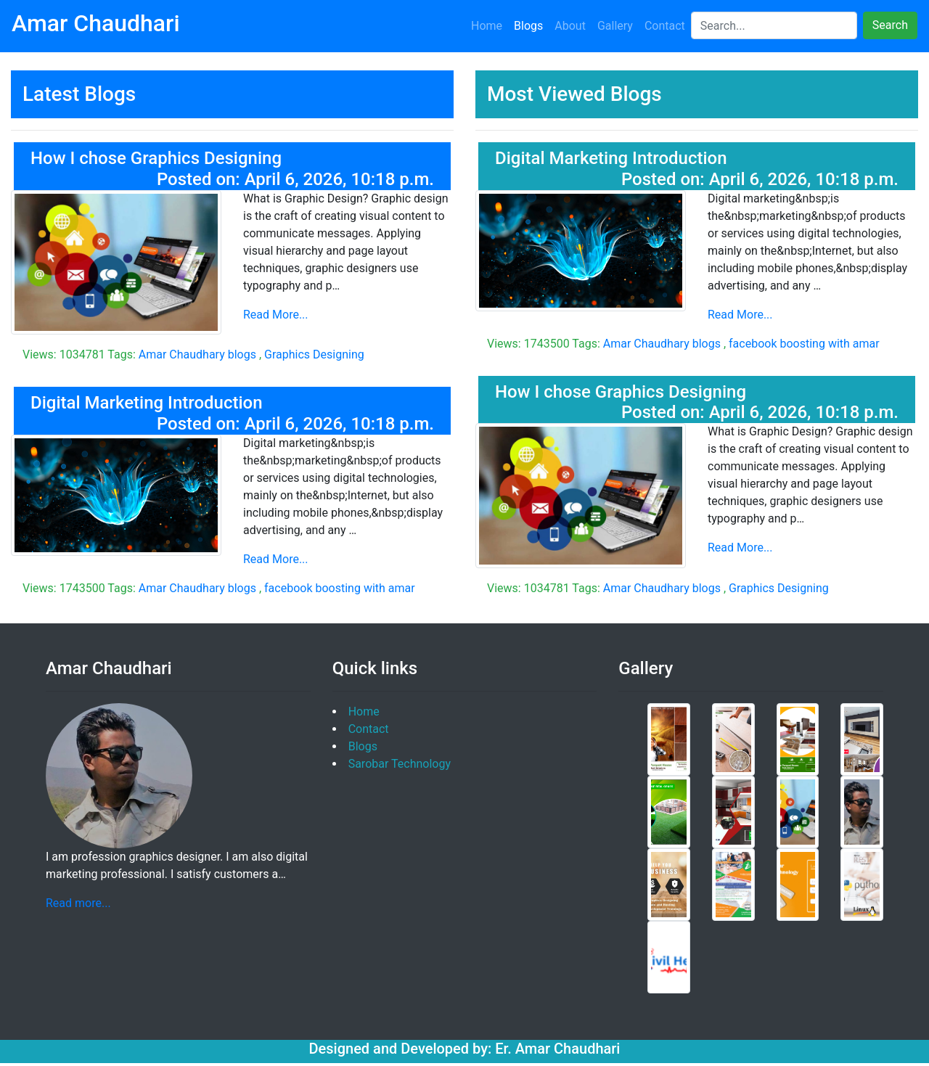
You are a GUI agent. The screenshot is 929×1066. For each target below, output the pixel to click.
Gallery (615, 26)
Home (486, 26)
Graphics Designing (314, 354)
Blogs (528, 26)
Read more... (78, 903)
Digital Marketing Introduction (146, 403)
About (570, 26)
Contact (664, 26)
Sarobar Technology (399, 764)
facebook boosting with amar (339, 588)
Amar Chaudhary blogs (197, 354)
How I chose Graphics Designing (156, 158)
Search (890, 25)
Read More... (275, 314)
